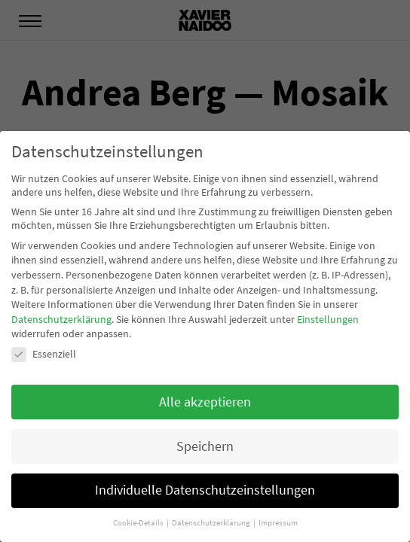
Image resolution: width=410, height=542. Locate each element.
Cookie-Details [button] (139, 523)
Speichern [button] (205, 446)
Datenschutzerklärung (61, 319)
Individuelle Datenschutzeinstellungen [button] (205, 490)
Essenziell (43, 354)
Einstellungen (328, 319)
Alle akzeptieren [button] (205, 402)
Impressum (278, 523)
